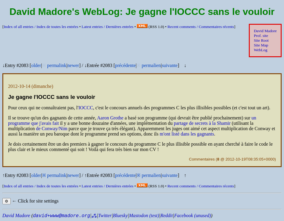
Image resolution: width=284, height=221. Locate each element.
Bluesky (120, 215)
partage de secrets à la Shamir (202, 123)
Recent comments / (200, 26)
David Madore (265, 31)
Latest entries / (108, 26)
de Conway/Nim (51, 128)
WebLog (260, 50)
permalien (151, 65)
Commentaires (202, 159)
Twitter (104, 215)
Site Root (261, 40)
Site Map (261, 45)
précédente (125, 65)
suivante (170, 65)
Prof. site (261, 35)
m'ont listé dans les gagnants (187, 133)
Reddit (166, 215)
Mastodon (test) (144, 215)
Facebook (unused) (192, 215)
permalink (56, 65)
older (36, 65)
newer (73, 65)
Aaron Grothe (110, 117)
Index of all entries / (41, 26)
